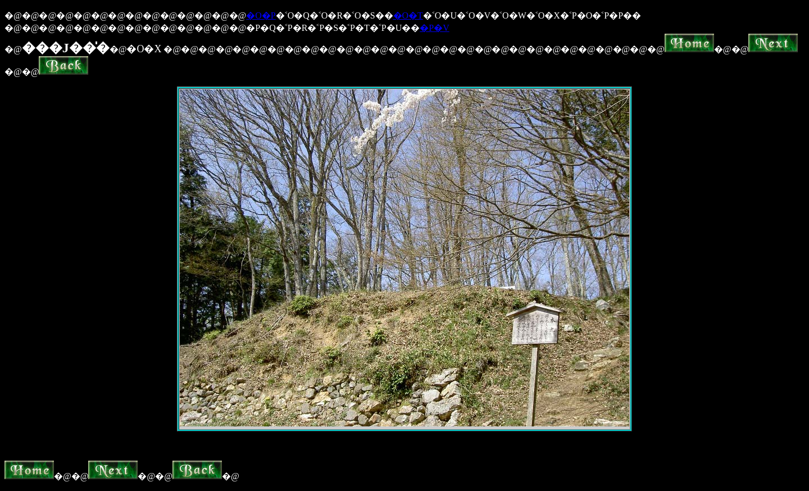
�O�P (260, 15)
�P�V (434, 28)
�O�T (408, 15)
